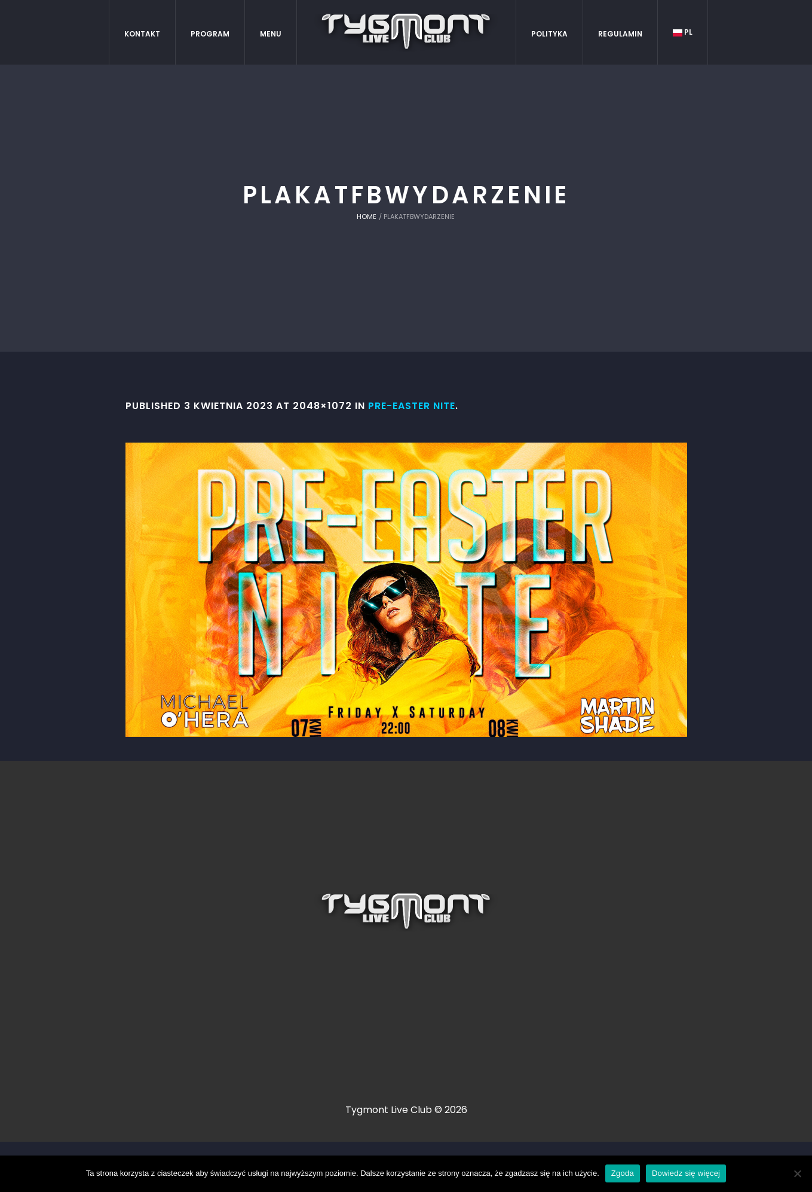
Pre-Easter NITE (411, 406)
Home (366, 216)
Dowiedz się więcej (686, 1173)
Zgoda (622, 1173)
